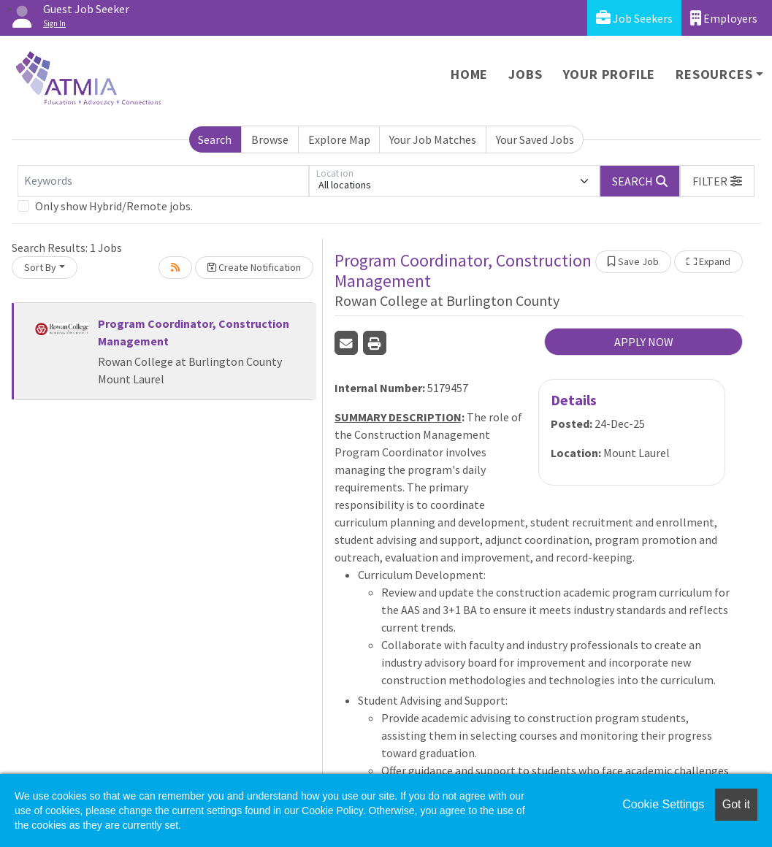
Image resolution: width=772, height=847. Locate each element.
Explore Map (339, 139)
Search (215, 139)
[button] (717, 181)
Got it (736, 804)
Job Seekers (634, 18)
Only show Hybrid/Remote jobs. (114, 206)
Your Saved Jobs (535, 139)
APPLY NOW (643, 341)
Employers (723, 18)
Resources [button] (714, 74)
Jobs (525, 74)
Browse (269, 139)
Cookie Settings (663, 804)
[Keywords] (163, 181)
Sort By (40, 267)
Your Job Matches (432, 139)
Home (469, 74)
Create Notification (254, 267)
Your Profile (609, 74)
